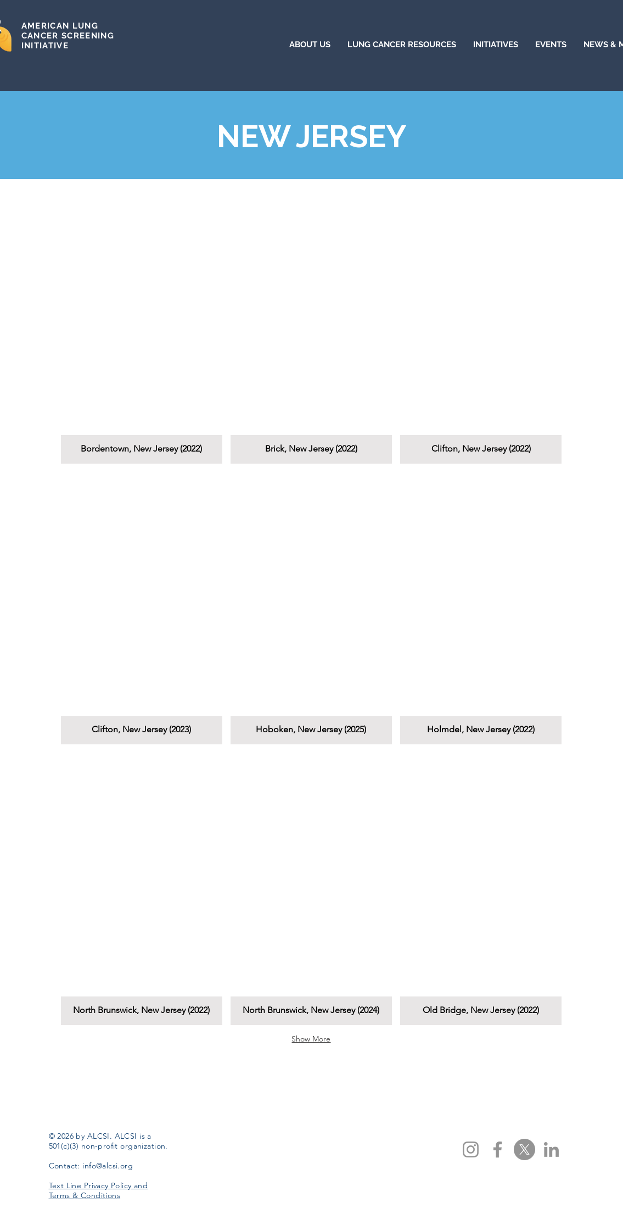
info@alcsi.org (107, 1166)
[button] (141, 327)
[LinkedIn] (551, 1149)
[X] (524, 1149)
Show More (310, 1039)
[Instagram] (470, 1149)
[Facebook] (497, 1149)
